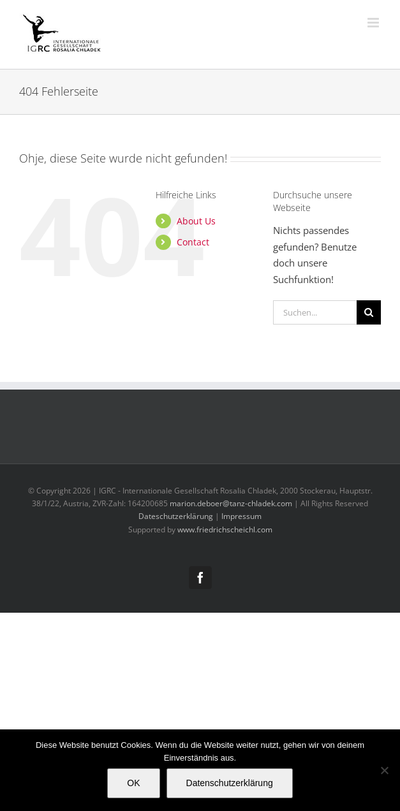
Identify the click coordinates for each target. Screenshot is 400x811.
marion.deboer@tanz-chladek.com (231, 503)
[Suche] (369, 312)
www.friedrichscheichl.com (224, 529)
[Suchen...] (315, 312)
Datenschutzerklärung (229, 783)
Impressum (241, 516)
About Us (196, 221)
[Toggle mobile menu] (374, 22)
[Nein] (384, 770)
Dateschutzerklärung (175, 516)
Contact (193, 242)
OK (133, 783)
